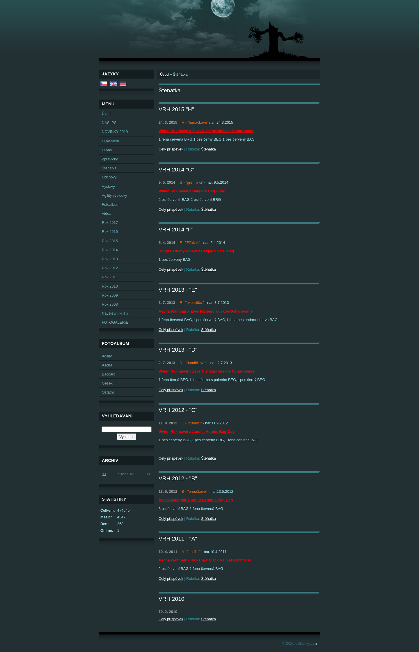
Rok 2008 (110, 304)
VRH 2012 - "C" (178, 410)
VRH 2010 (171, 599)
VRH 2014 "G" (176, 169)
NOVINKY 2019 (115, 132)
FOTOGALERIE (115, 322)
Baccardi (109, 374)
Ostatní (108, 392)
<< (104, 474)
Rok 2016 (110, 231)
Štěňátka (208, 149)
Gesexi (107, 383)
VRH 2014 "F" (176, 229)
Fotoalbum (110, 204)
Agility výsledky (114, 195)
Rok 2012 (110, 268)
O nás (107, 150)
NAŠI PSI (110, 123)
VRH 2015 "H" (176, 109)
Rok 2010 (110, 286)
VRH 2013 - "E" (178, 290)
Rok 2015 (110, 241)
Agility (107, 356)
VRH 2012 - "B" (178, 478)
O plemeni (110, 141)
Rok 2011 (110, 277)
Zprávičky (110, 159)
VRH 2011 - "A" (178, 539)
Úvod (164, 74)
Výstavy (108, 186)
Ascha (107, 365)
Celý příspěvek (171, 149)
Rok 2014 (110, 250)
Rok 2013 (110, 259)
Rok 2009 (110, 295)
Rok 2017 (110, 222)
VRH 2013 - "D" (178, 350)
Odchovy (109, 177)
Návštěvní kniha (115, 313)
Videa (106, 213)
